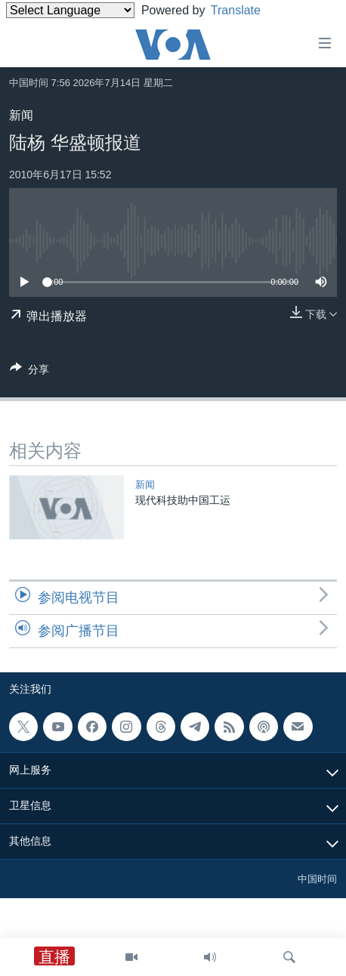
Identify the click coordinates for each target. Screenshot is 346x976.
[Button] (29, 372)
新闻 (21, 115)
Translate (247, 10)
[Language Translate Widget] (70, 10)
